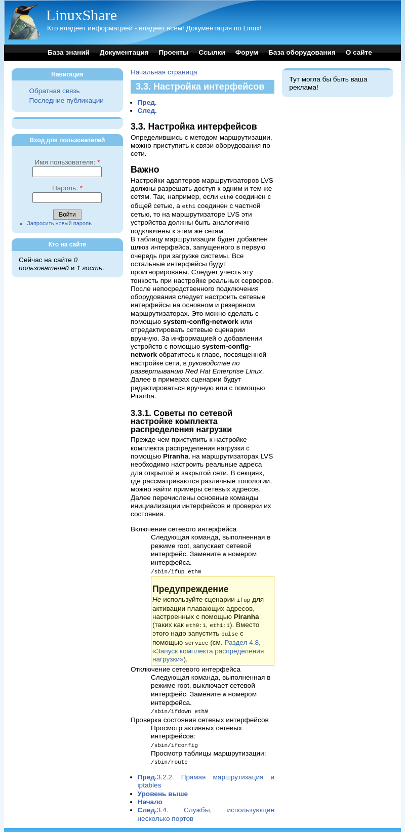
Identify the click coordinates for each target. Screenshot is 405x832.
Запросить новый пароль (59, 223)
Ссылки (211, 52)
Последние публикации (66, 100)
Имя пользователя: (67, 162)
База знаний (69, 52)
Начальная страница (164, 72)
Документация (124, 52)
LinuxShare (81, 15)
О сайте (359, 52)
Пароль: (67, 188)
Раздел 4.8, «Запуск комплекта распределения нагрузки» (208, 647)
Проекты (173, 52)
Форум (246, 52)
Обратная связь (54, 91)
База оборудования (302, 52)
